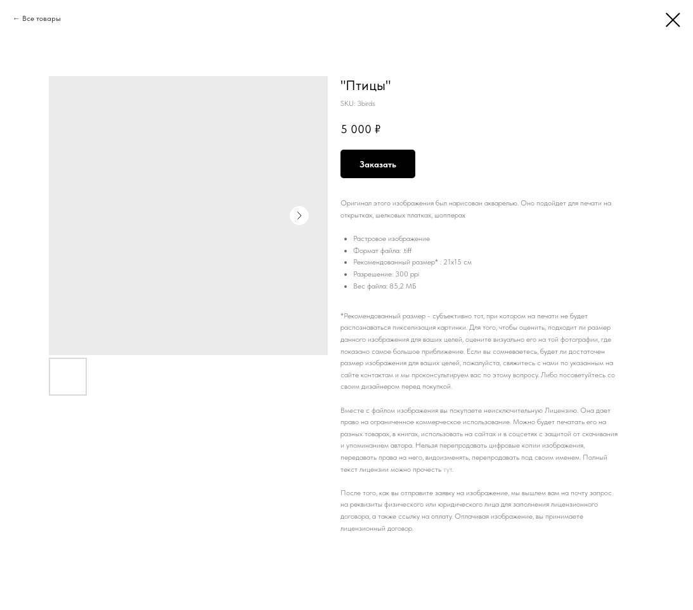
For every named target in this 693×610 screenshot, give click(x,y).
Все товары (41, 18)
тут (447, 469)
